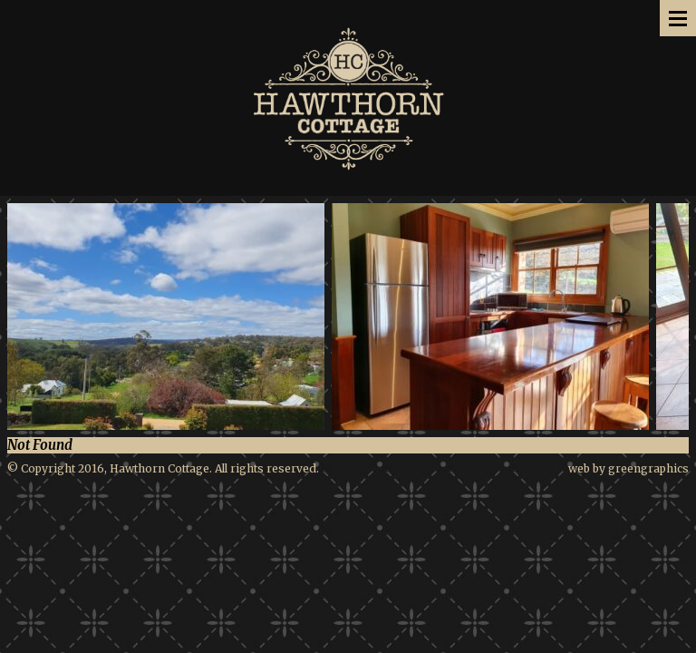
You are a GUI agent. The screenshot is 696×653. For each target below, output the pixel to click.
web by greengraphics (628, 468)
